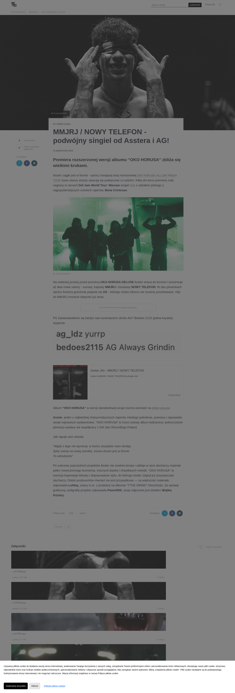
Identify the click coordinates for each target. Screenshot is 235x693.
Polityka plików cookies (54, 686)
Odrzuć (34, 686)
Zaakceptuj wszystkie (16, 686)
